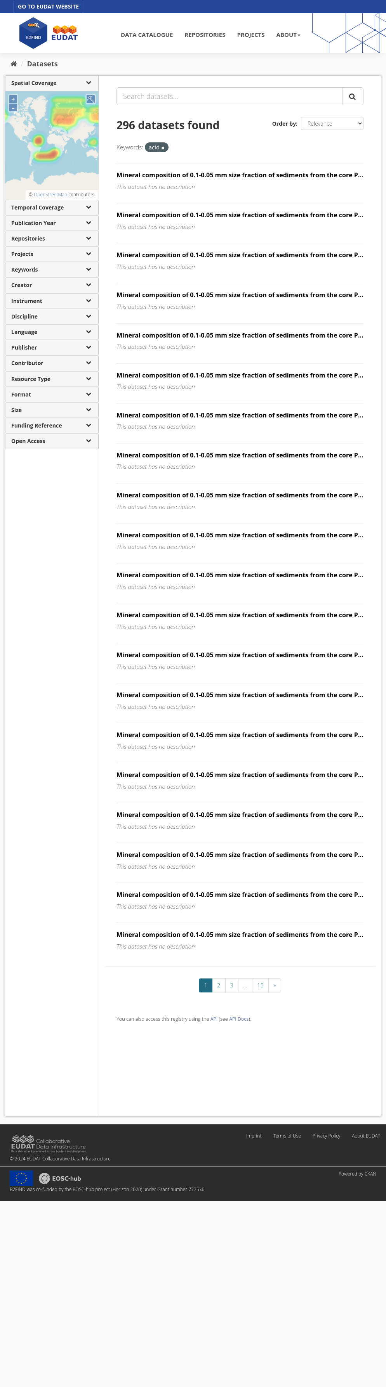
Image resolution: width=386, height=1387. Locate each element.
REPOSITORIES (204, 34)
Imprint (253, 1135)
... (245, 985)
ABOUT (288, 34)
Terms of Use (287, 1135)
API (213, 1018)
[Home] (13, 63)
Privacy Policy (326, 1135)
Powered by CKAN (357, 1174)
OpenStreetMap (50, 194)
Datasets (42, 63)
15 (260, 985)
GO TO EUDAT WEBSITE (48, 6)
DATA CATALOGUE (147, 34)
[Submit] (353, 96)
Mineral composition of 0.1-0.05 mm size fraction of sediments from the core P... (239, 175)
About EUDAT (366, 1135)
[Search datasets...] (229, 96)
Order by (284, 123)
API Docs (239, 1018)
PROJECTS (250, 34)
